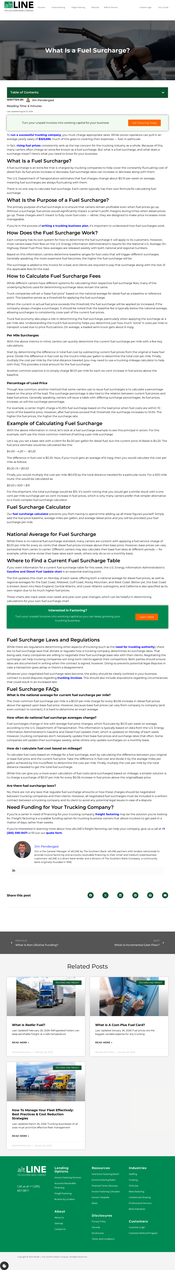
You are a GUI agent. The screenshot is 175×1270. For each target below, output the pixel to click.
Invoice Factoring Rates (104, 1179)
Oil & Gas (133, 1185)
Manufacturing (136, 1191)
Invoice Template (100, 1197)
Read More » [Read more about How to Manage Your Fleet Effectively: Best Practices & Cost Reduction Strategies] (20, 1135)
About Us (59, 1217)
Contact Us (60, 1229)
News (95, 1203)
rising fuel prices (29, 145)
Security (96, 1227)
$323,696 (45, 139)
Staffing (133, 1174)
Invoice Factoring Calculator (106, 1191)
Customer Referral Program (143, 1233)
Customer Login (137, 1227)
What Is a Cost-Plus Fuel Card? (120, 1025)
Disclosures (98, 1233)
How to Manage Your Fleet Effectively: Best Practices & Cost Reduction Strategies (42, 1114)
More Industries (137, 1208)
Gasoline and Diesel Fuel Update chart (34, 571)
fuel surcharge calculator (31, 514)
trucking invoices (69, 677)
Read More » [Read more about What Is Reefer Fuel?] (20, 1042)
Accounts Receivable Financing (65, 1185)
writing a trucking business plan (65, 225)
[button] (163, 92)
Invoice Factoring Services (68, 1177)
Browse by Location (65, 1199)
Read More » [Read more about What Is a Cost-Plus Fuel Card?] (103, 1042)
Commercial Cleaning (140, 1197)
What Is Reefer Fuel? (28, 1025)
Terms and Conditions (103, 1238)
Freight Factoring (63, 1193)
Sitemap (59, 1223)
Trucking (133, 1179)
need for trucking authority (135, 647)
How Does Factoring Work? (105, 1174)
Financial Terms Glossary (105, 1185)
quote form (54, 833)
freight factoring (107, 814)
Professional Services (140, 1203)
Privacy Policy (99, 1221)
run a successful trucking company (36, 135)
